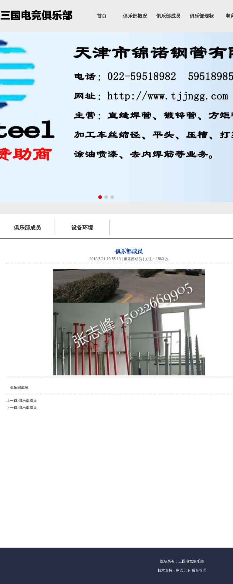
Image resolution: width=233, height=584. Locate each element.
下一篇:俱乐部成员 (21, 407)
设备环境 (82, 228)
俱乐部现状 (202, 15)
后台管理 (199, 570)
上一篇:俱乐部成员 (21, 400)
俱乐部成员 (168, 15)
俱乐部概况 (135, 15)
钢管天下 (183, 570)
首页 (101, 15)
